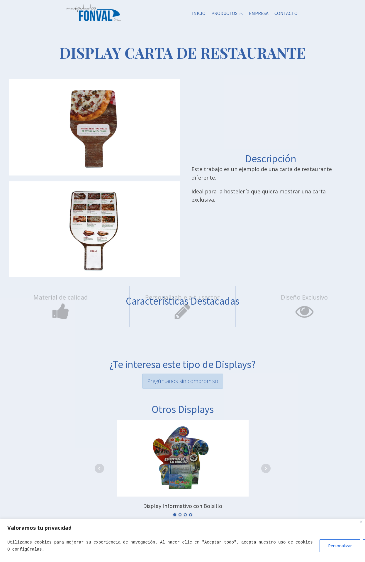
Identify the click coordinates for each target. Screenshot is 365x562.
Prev (99, 468)
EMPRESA (259, 13)
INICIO (199, 13)
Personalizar (340, 546)
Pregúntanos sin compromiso (182, 380)
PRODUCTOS (227, 13)
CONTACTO (286, 13)
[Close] (361, 521)
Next (266, 468)
